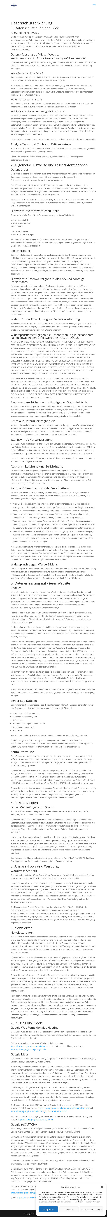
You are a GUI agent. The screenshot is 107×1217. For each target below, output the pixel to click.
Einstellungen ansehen (91, 1209)
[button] (101, 1187)
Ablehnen (69, 1209)
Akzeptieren (48, 1209)
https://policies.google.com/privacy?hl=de (28, 1049)
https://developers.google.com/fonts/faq (28, 1046)
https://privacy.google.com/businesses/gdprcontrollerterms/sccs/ (38, 1111)
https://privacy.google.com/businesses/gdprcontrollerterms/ (63, 1108)
